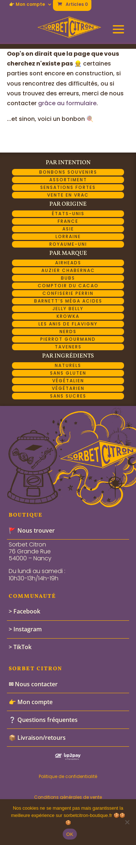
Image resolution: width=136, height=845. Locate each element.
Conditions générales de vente (68, 797)
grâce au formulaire (67, 103)
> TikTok (20, 647)
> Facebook (24, 611)
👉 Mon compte (27, 4)
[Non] (127, 822)
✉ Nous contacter (33, 684)
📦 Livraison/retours (37, 738)
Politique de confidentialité (68, 776)
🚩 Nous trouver (32, 530)
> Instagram (25, 629)
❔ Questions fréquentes (43, 720)
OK (69, 834)
